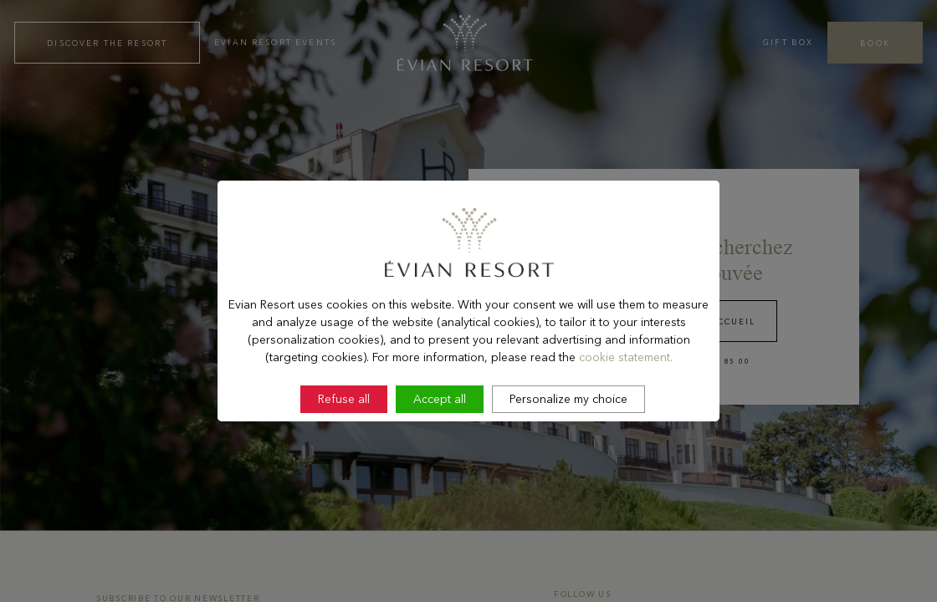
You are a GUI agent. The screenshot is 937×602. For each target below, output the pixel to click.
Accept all (439, 444)
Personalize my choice (568, 444)
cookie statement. (626, 401)
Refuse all (344, 444)
